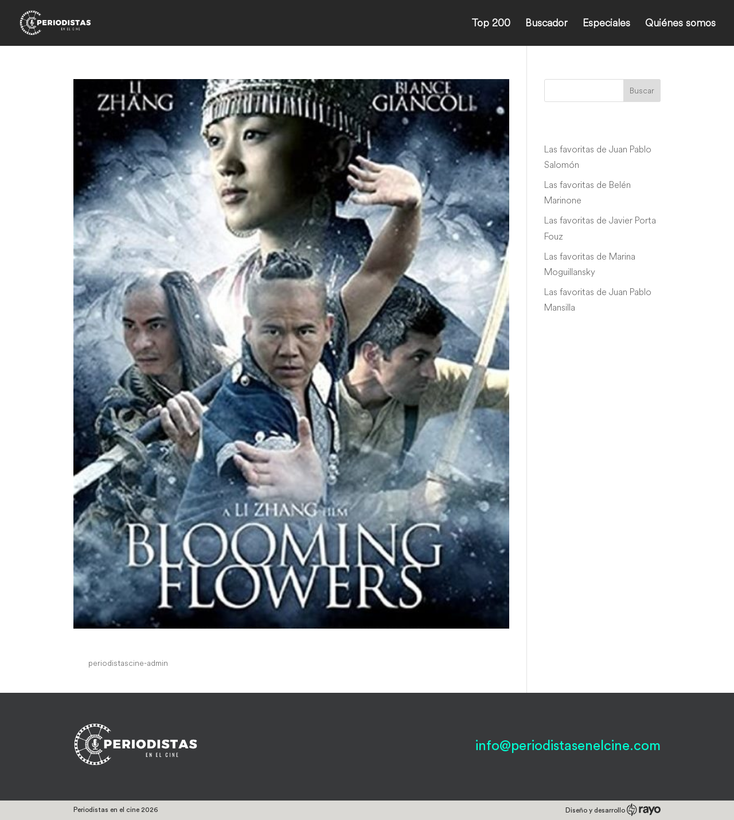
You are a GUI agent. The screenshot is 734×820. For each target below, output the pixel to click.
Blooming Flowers (137, 641)
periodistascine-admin (128, 663)
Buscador (546, 24)
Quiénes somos (680, 24)
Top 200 (490, 24)
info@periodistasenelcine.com (568, 746)
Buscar (642, 90)
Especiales (606, 24)
